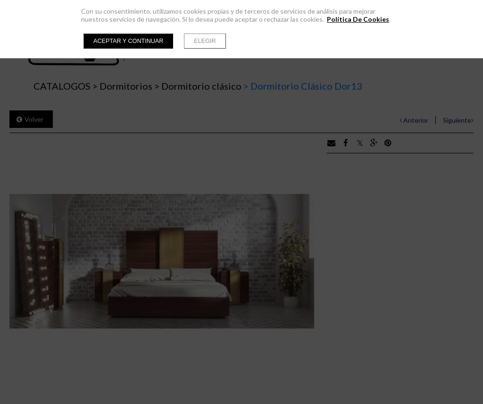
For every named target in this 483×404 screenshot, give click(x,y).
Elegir (205, 41)
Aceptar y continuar (128, 41)
